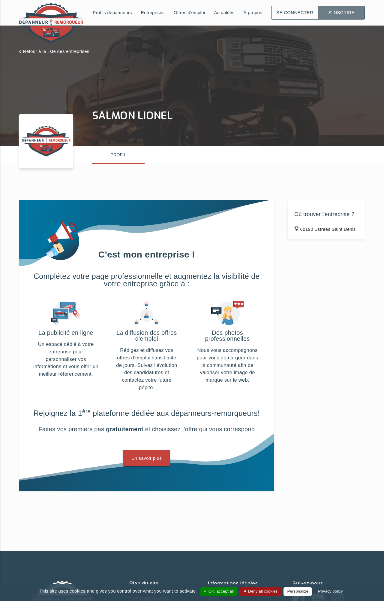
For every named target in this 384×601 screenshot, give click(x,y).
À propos (253, 12)
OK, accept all (219, 591)
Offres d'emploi (189, 12)
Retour (56, 51)
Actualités (224, 12)
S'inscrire (341, 12)
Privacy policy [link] (330, 591)
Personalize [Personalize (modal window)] (297, 591)
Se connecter (294, 12)
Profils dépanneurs (112, 12)
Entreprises (153, 12)
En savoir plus (146, 458)
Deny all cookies (260, 591)
